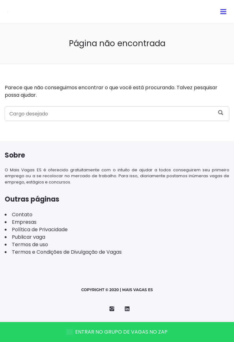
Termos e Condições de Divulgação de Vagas (67, 252)
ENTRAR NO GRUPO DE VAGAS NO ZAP (117, 331)
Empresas (24, 222)
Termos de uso (30, 244)
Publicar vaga (28, 237)
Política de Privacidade (40, 229)
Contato (22, 214)
